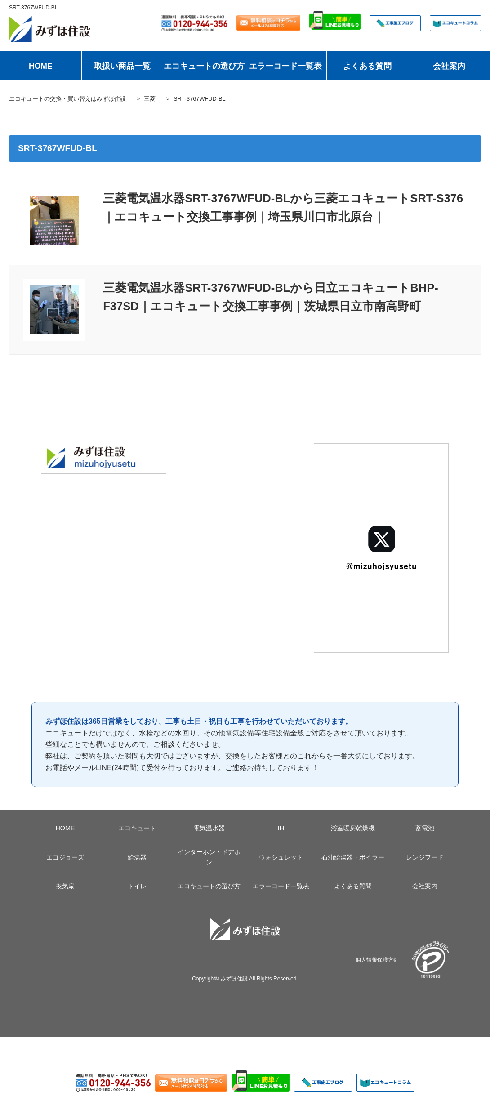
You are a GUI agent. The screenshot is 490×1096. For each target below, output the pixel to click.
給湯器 (137, 857)
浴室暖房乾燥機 (353, 828)
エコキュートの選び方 (204, 66)
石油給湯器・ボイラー (352, 857)
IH (281, 828)
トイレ (137, 886)
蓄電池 (424, 828)
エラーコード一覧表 (285, 66)
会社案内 (449, 66)
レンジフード (425, 857)
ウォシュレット (281, 857)
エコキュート (137, 828)
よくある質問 (367, 66)
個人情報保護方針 (377, 959)
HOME (41, 66)
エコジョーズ (65, 857)
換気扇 (65, 886)
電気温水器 (209, 828)
